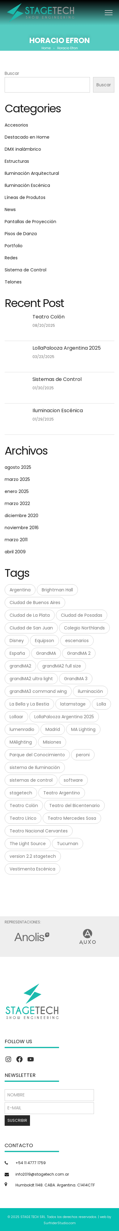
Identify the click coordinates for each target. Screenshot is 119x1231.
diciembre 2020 (21, 515)
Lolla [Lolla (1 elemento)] (101, 704)
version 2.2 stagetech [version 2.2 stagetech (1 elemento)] (33, 856)
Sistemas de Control (57, 379)
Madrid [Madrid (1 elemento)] (52, 729)
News (10, 209)
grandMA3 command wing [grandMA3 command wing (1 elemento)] (38, 691)
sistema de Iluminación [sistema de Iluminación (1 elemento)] (35, 767)
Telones (13, 282)
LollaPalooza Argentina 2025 (66, 348)
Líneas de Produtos (25, 197)
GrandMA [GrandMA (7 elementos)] (46, 653)
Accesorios (16, 125)
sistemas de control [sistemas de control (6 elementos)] (31, 780)
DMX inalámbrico (23, 149)
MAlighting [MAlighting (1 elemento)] (21, 742)
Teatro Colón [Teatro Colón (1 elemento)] (24, 805)
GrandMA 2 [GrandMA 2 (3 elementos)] (79, 653)
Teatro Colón (48, 316)
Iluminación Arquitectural (32, 173)
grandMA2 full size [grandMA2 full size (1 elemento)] (61, 666)
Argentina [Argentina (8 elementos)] (20, 590)
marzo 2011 (16, 540)
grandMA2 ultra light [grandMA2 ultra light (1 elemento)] (31, 679)
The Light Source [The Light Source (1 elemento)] (28, 843)
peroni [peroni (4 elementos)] (83, 755)
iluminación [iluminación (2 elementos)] (90, 691)
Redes (11, 258)
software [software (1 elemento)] (73, 780)
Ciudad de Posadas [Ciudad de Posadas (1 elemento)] (81, 615)
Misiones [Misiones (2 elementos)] (52, 742)
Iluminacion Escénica (57, 410)
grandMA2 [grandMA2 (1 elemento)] (20, 666)
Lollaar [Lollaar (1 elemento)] (16, 717)
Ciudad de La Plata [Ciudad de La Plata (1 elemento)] (30, 615)
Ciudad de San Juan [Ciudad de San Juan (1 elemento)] (31, 628)
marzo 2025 (17, 479)
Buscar (12, 73)
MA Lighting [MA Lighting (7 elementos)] (83, 729)
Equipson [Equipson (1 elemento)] (44, 640)
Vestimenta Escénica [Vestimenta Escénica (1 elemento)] (32, 869)
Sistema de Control (25, 270)
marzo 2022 (17, 503)
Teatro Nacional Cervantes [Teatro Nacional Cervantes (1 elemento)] (39, 831)
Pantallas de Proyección (30, 221)
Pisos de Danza (21, 234)
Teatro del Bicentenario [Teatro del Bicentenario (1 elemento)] (74, 805)
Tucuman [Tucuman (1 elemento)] (67, 843)
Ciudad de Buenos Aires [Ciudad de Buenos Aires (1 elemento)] (35, 602)
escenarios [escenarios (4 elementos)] (77, 640)
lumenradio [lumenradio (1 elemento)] (22, 729)
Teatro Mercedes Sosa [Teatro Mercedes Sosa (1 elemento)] (72, 818)
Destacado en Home (27, 137)
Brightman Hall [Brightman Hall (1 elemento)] (57, 590)
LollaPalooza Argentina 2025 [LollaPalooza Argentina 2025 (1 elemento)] (64, 717)
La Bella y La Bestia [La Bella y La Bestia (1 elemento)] (29, 704)
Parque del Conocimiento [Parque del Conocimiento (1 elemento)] (37, 755)
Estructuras (17, 161)
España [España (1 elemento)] (17, 653)
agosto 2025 (18, 467)
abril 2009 (15, 552)
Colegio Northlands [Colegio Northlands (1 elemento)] (84, 628)
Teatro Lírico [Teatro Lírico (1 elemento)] (23, 818)
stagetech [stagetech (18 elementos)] (21, 793)
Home (46, 48)
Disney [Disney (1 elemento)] (17, 640)
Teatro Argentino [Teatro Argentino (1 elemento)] (61, 793)
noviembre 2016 (22, 528)
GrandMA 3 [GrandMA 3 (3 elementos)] (75, 679)
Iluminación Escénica (27, 185)
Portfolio (14, 246)
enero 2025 (17, 491)
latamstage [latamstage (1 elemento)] (73, 704)
